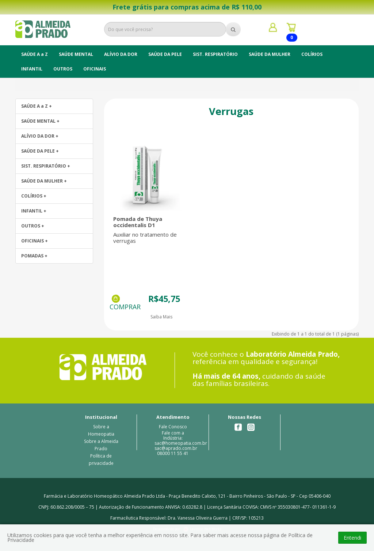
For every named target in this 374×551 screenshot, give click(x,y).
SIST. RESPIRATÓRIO (215, 54)
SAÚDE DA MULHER (269, 54)
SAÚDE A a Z (34, 54)
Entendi (352, 537)
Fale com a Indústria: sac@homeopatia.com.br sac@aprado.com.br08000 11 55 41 (180, 443)
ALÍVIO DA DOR (120, 54)
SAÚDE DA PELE (165, 54)
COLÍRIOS (312, 54)
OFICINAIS (94, 69)
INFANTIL (31, 69)
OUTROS (62, 69)
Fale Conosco (173, 427)
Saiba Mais (161, 317)
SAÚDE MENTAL (76, 54)
